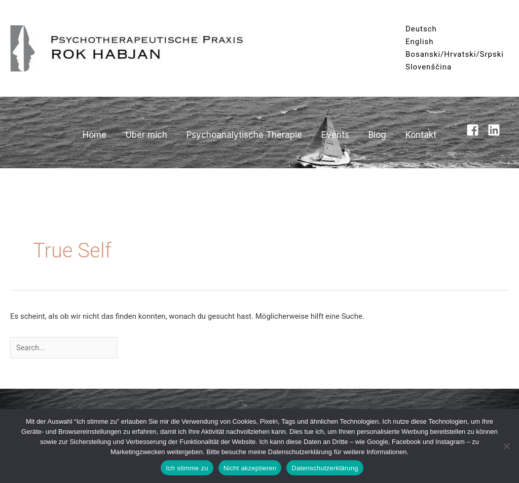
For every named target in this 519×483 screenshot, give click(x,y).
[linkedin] (496, 130)
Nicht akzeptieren (250, 468)
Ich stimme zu (187, 468)
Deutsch (421, 28)
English (419, 41)
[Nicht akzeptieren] (506, 446)
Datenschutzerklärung (324, 468)
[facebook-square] (476, 130)
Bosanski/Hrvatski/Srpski (454, 54)
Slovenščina (428, 66)
